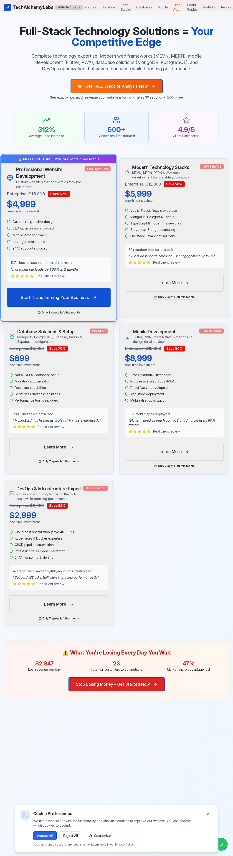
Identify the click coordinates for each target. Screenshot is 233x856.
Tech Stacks (126, 7)
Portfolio (209, 7)
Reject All (70, 836)
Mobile (163, 7)
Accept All (45, 836)
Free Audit (177, 7)
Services (89, 7)
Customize (100, 836)
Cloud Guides (192, 7)
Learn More (174, 282)
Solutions (108, 7)
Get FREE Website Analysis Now (116, 86)
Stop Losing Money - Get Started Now (116, 684)
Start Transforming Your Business (59, 297)
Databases (144, 7)
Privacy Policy (124, 844)
